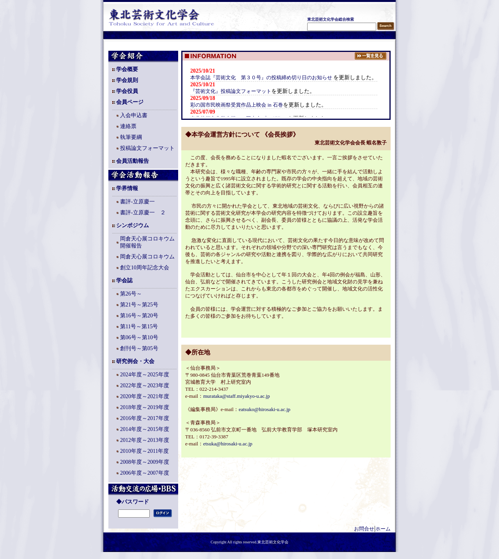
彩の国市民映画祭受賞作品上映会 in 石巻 (236, 105)
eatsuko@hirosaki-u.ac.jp (264, 409)
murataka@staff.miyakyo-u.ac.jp (236, 396)
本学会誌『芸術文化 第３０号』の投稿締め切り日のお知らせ (261, 77)
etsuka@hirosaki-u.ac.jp (227, 444)
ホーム (383, 529)
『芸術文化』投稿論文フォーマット (230, 91)
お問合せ (364, 529)
